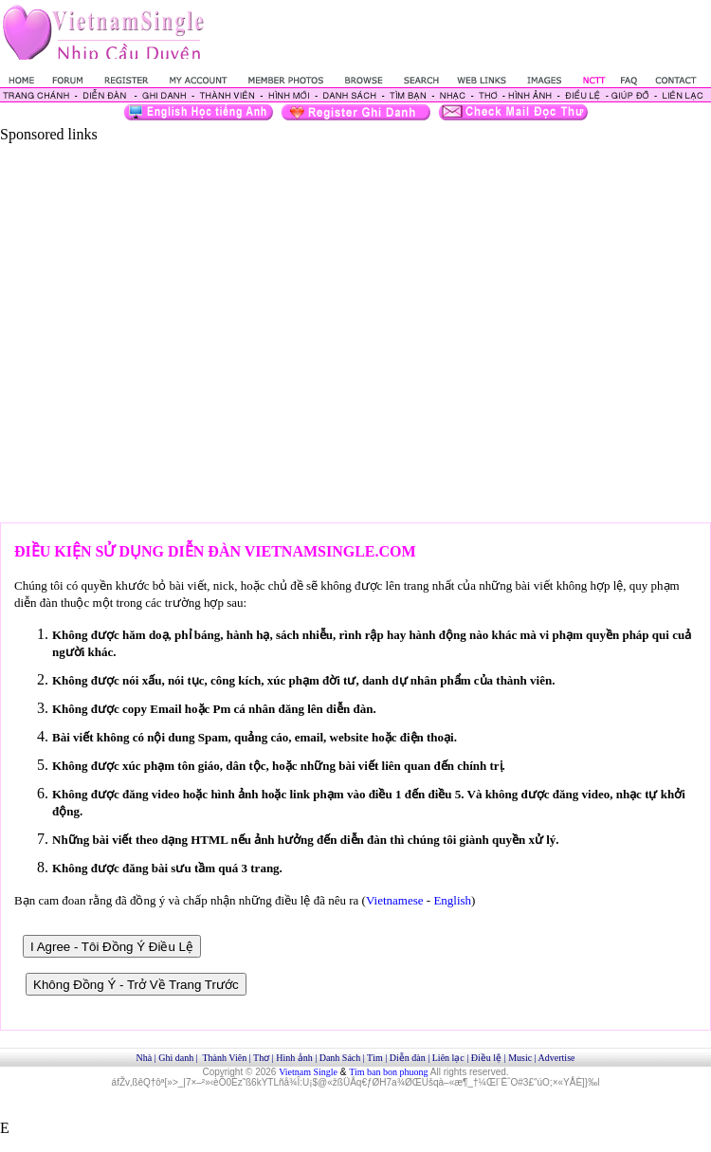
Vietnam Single (308, 1072)
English (452, 900)
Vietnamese (395, 900)
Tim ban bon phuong (388, 1072)
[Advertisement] (181, 324)
